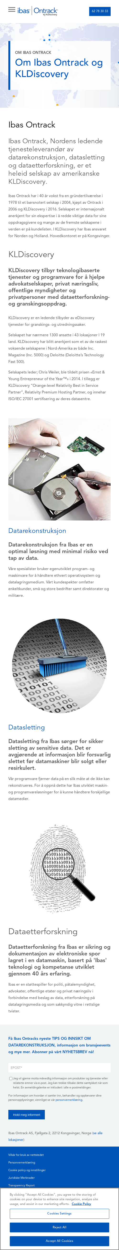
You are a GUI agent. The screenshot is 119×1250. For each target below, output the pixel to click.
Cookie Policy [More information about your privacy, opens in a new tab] (81, 1204)
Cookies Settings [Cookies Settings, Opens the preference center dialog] (59, 1213)
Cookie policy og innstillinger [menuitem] (27, 1170)
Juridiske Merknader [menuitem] (21, 1178)
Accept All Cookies (59, 1241)
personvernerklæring (69, 1100)
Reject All (59, 1227)
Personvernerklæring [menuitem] (21, 1162)
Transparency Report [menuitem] (21, 1185)
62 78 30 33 (100, 11)
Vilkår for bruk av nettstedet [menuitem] (26, 1155)
